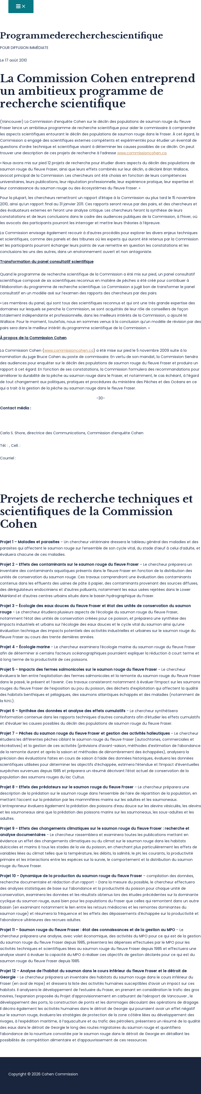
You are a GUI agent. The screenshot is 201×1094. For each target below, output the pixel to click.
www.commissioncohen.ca (141, 153)
